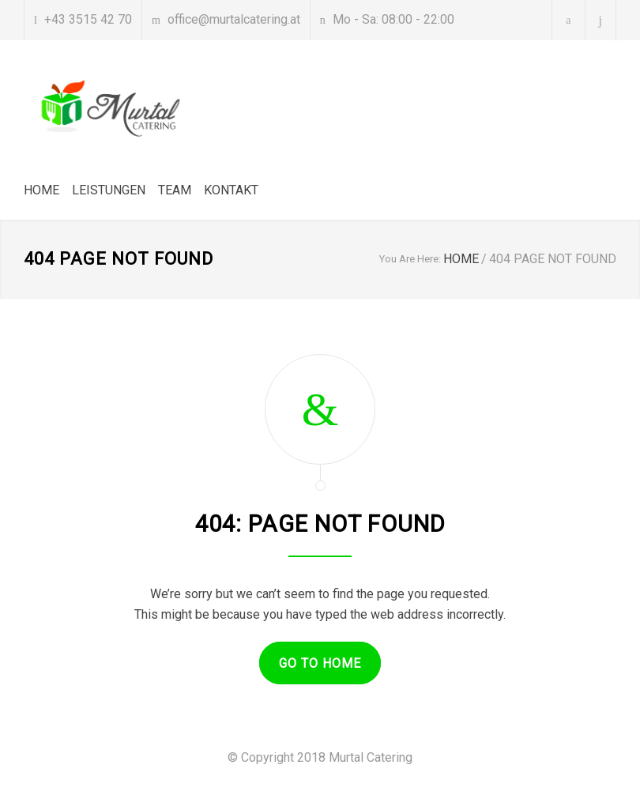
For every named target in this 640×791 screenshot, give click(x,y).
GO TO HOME (320, 663)
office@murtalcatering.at (234, 19)
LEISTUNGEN (108, 190)
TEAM (174, 190)
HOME (41, 190)
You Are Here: (410, 259)
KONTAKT (231, 190)
